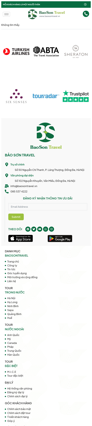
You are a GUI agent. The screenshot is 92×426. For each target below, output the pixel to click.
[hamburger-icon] (6, 14)
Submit (16, 216)
